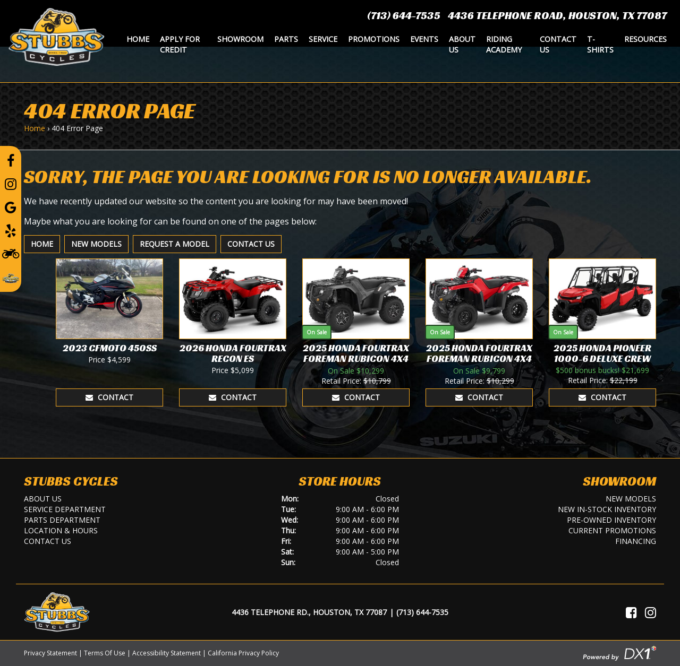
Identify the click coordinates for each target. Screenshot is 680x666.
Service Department (65, 509)
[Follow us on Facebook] (10, 160)
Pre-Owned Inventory (611, 520)
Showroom (240, 39)
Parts (286, 39)
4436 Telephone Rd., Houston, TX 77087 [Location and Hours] (309, 612)
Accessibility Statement (166, 653)
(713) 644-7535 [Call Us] (422, 612)
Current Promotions (612, 530)
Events (424, 39)
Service (323, 39)
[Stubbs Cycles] (56, 36)
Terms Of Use (104, 653)
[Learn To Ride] (10, 253)
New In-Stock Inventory (607, 509)
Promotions (374, 39)
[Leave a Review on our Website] (10, 276)
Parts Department (62, 520)
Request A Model (174, 244)
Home (137, 39)
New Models (96, 244)
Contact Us (558, 44)
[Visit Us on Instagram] (650, 612)
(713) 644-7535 (403, 15)
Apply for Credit (180, 44)
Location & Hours (61, 530)
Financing (635, 541)
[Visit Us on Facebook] (631, 612)
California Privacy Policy (243, 653)
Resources (645, 39)
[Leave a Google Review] (10, 207)
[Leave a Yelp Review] (10, 230)
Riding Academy (504, 44)
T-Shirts (600, 44)
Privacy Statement (50, 653)
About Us (462, 44)
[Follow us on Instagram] (10, 184)
